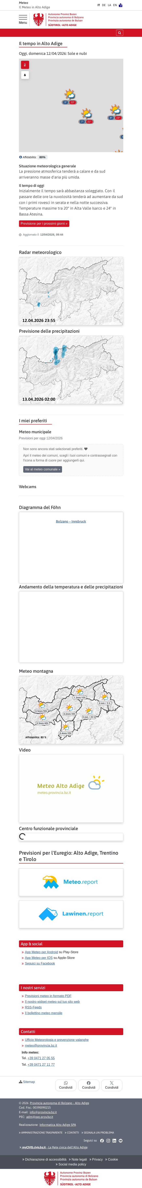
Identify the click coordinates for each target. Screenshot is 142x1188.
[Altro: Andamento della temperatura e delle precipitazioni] (71, 595)
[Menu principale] (23, 19)
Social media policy (71, 1164)
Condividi (66, 1085)
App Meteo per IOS (39, 957)
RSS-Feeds (33, 1007)
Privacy (96, 1159)
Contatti (72, 1132)
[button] (86, 115)
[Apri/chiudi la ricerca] (119, 33)
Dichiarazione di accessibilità (44, 1159)
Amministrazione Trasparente (40, 1132)
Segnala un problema (98, 1132)
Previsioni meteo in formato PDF (48, 996)
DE (104, 5)
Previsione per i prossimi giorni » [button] (44, 223)
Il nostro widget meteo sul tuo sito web (52, 1001)
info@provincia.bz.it (43, 1112)
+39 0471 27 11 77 (41, 1064)
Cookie (111, 1159)
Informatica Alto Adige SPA (58, 1124)
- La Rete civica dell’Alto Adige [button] (53, 1147)
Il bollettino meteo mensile (43, 1013)
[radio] (25, 65)
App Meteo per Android (41, 952)
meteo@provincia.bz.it (41, 1045)
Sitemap (29, 1082)
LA (109, 5)
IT (99, 5)
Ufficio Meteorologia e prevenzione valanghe (57, 1040)
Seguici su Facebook (40, 963)
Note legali (78, 1159)
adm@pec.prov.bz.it (39, 1117)
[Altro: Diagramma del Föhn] (71, 540)
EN (115, 5)
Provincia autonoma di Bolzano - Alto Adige (59, 1103)
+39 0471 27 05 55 (41, 1058)
